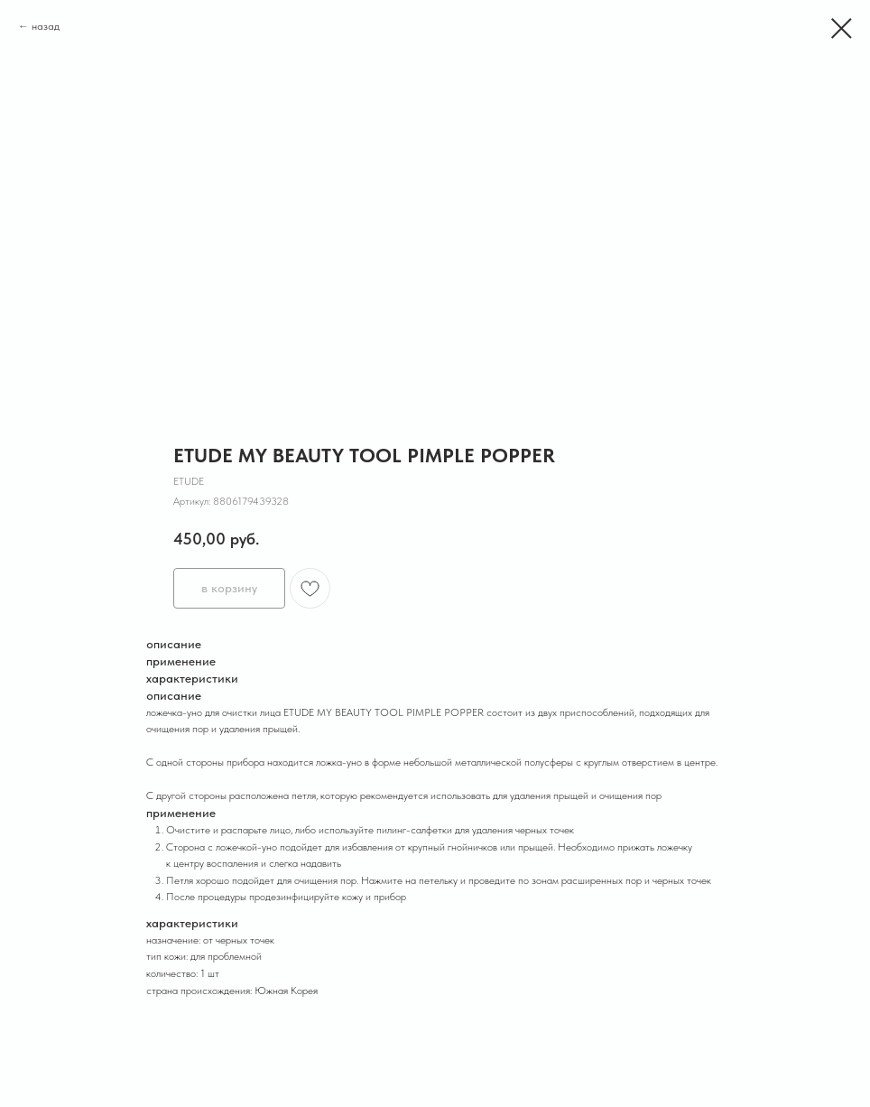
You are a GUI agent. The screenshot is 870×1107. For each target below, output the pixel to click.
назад (46, 26)
